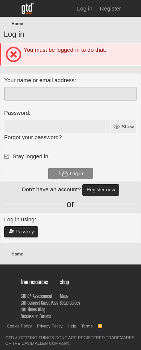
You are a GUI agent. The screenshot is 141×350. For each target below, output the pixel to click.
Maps (64, 296)
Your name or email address (39, 80)
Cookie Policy (19, 326)
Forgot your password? (33, 137)
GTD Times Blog (33, 309)
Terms (86, 326)
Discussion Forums (36, 316)
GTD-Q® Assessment (36, 296)
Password (16, 113)
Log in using (19, 219)
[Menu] (10, 8)
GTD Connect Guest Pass (39, 302)
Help (72, 326)
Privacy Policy (49, 326)
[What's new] (132, 8)
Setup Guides (70, 302)
